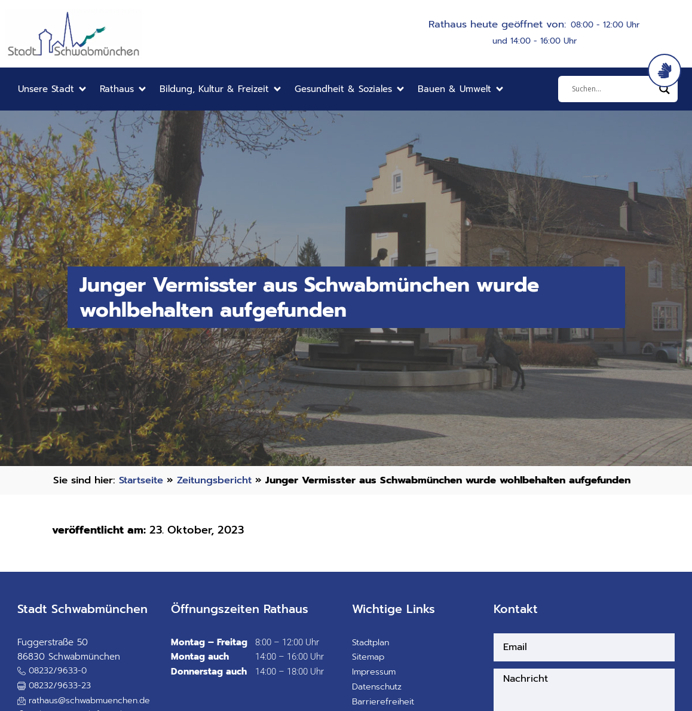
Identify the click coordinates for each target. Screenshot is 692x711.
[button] (53, 89)
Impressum (375, 686)
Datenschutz (378, 701)
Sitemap (369, 671)
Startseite (142, 480)
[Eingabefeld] (612, 89)
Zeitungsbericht (218, 480)
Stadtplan (371, 656)
